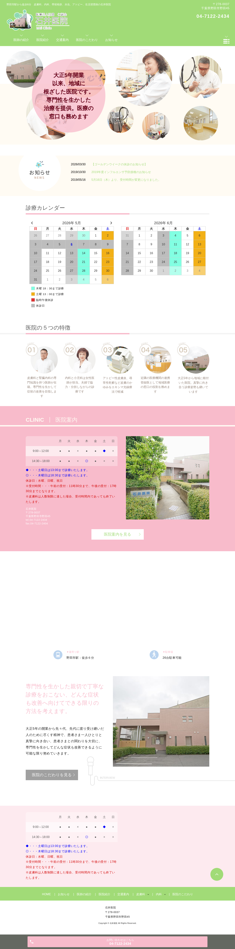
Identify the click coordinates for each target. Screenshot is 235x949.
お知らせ (64, 894)
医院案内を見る (117, 534)
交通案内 (123, 894)
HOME (46, 894)
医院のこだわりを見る (52, 775)
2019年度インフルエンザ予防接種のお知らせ (121, 172)
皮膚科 (140, 894)
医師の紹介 (84, 894)
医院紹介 (104, 894)
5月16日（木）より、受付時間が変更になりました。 (126, 179)
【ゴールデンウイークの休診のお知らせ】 (119, 164)
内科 (159, 894)
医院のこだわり (182, 894)
